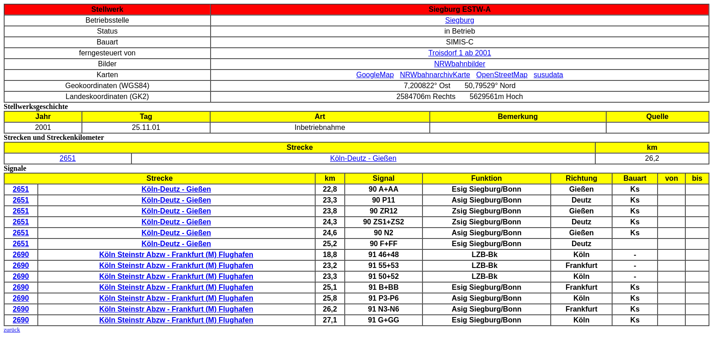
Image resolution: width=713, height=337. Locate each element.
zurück (12, 329)
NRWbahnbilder (460, 64)
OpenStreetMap (501, 75)
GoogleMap (375, 75)
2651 (68, 158)
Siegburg (459, 20)
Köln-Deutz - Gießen (363, 158)
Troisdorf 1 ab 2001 (459, 53)
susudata (548, 75)
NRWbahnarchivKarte (435, 75)
